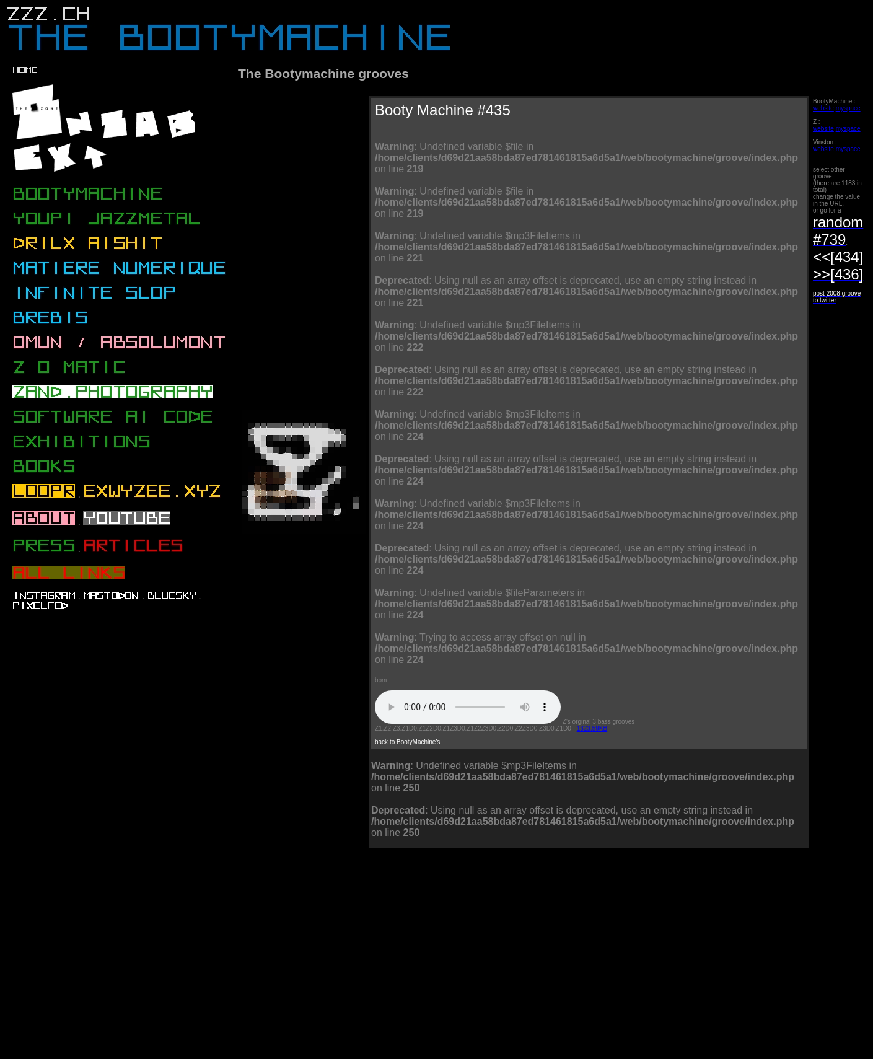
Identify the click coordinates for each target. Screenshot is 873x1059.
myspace (848, 108)
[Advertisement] (358, 964)
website (823, 108)
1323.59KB (592, 728)
